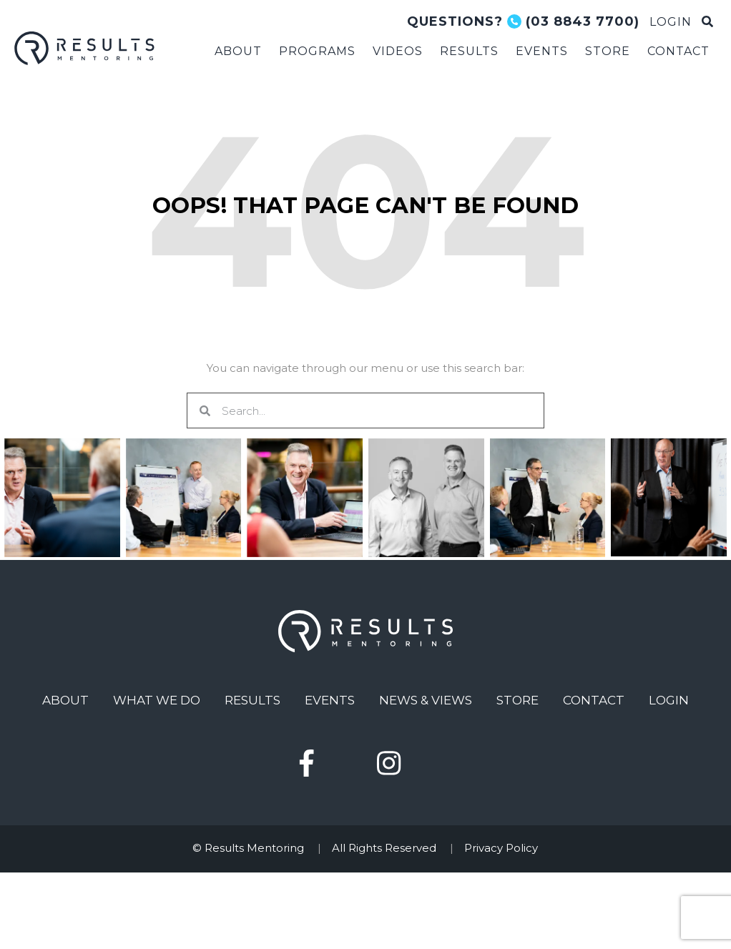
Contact (593, 700)
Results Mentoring (85, 48)
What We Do (156, 700)
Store (517, 700)
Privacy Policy (501, 848)
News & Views (425, 700)
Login (669, 700)
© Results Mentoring (248, 848)
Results (252, 700)
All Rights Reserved (384, 848)
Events (330, 700)
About (65, 700)
